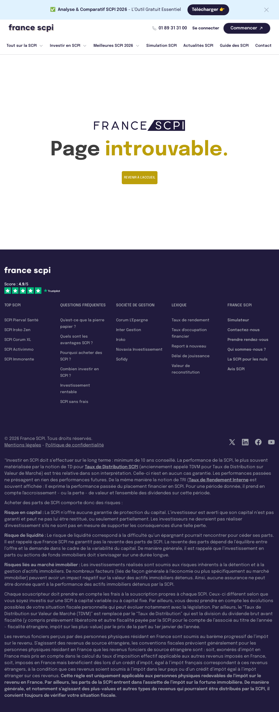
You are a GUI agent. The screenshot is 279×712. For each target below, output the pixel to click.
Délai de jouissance (191, 356)
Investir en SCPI (68, 46)
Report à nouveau (189, 346)
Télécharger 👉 (208, 9)
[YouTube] (271, 442)
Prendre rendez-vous (248, 340)
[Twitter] (232, 442)
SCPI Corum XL (17, 340)
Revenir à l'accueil (139, 177)
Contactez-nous (244, 330)
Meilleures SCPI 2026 (116, 46)
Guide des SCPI (234, 46)
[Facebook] (258, 442)
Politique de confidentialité (75, 445)
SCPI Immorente (19, 359)
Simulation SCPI (161, 46)
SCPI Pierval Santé (21, 320)
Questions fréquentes (83, 305)
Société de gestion (135, 305)
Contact (263, 46)
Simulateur (238, 320)
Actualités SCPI (198, 46)
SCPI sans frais (74, 402)
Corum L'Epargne (132, 320)
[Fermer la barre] (266, 10)
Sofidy (122, 359)
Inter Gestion (128, 330)
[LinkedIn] (245, 442)
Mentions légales (22, 445)
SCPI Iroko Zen (17, 330)
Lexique (179, 305)
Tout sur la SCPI (25, 46)
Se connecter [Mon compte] (205, 28)
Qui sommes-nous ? (247, 350)
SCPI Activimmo (19, 350)
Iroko (120, 340)
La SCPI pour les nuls (248, 359)
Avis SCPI (236, 369)
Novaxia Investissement (139, 350)
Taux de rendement (190, 320)
